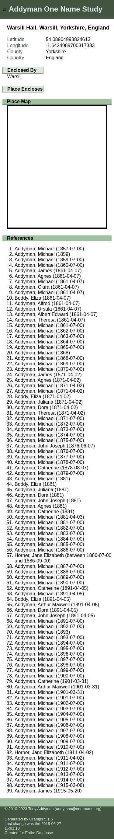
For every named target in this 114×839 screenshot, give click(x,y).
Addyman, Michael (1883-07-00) (49, 533)
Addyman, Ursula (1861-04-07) (48, 309)
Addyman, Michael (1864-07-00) (49, 341)
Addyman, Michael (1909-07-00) (49, 741)
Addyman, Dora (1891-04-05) (46, 610)
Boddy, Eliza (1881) (36, 484)
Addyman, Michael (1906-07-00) (49, 725)
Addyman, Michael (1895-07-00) (49, 648)
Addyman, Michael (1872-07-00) (49, 423)
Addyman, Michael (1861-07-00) (49, 325)
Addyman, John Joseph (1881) (48, 500)
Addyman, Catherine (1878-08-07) (51, 467)
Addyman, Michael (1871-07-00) (49, 418)
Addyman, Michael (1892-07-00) (49, 626)
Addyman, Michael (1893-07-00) (49, 637)
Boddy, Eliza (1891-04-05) (43, 599)
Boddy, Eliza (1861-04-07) (43, 298)
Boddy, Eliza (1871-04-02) (43, 396)
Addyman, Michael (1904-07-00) (49, 714)
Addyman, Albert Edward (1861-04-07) (56, 314)
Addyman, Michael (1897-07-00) (49, 659)
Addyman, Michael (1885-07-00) (49, 544)
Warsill (14, 76)
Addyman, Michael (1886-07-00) (49, 549)
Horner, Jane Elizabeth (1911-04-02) (54, 752)
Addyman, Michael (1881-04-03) (49, 517)
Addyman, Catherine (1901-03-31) (51, 681)
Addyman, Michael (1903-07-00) (49, 708)
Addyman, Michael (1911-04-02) (49, 758)
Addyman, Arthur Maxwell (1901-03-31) (57, 686)
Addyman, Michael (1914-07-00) (49, 779)
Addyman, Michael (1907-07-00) (49, 730)
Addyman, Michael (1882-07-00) (49, 528)
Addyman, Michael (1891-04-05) (49, 593)
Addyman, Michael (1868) (42, 352)
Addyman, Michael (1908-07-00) (49, 736)
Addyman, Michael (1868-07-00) (49, 358)
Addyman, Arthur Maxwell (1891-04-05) (57, 604)
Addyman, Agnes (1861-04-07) (48, 276)
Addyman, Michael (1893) (42, 632)
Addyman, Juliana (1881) (42, 489)
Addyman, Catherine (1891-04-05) (51, 588)
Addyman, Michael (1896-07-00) (49, 653)
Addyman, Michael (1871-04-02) (49, 385)
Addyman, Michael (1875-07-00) (49, 440)
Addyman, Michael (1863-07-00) (49, 336)
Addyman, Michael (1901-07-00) (49, 697)
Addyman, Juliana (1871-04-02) (49, 402)
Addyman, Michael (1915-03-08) (49, 785)
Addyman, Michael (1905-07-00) (49, 719)
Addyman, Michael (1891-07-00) (49, 621)
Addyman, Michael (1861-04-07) (49, 281)
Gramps (36, 819)
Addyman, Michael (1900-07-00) (49, 675)
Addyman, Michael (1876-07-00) (49, 451)
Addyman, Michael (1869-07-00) (49, 363)
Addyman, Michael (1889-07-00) (49, 577)
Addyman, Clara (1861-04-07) (47, 287)
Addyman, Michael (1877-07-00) (49, 456)
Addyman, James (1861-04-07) (48, 270)
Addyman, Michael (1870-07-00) (49, 369)
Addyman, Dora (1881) (39, 495)
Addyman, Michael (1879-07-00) (49, 473)
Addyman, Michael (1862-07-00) (49, 330)
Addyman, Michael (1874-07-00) (49, 434)
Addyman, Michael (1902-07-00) (49, 703)
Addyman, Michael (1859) (42, 254)
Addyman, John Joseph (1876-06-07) (55, 445)
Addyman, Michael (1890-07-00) (49, 582)
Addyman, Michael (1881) (42, 478)
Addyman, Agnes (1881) (41, 506)
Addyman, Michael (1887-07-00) (49, 566)
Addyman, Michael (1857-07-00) (49, 248)
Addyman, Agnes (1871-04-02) (48, 380)
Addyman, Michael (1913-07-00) (49, 774)
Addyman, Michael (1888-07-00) (49, 571)
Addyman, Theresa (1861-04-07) (50, 319)
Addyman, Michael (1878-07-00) (49, 462)
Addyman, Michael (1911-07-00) (49, 763)
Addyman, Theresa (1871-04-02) (50, 413)
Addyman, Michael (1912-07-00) (49, 768)
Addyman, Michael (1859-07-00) (49, 259)
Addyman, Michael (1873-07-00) (49, 429)
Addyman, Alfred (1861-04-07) (47, 303)
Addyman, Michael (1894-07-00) (49, 643)
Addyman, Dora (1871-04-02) (46, 407)
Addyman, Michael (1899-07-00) (49, 670)
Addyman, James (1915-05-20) (48, 790)
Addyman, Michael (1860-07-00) (49, 265)
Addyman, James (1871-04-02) (48, 374)
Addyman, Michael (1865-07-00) (49, 347)
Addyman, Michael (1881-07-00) (49, 522)
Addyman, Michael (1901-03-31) (49, 692)
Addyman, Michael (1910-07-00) (49, 747)
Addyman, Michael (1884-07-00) (49, 538)
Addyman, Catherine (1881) (44, 511)
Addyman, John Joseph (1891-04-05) (55, 615)
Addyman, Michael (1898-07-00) (49, 664)
